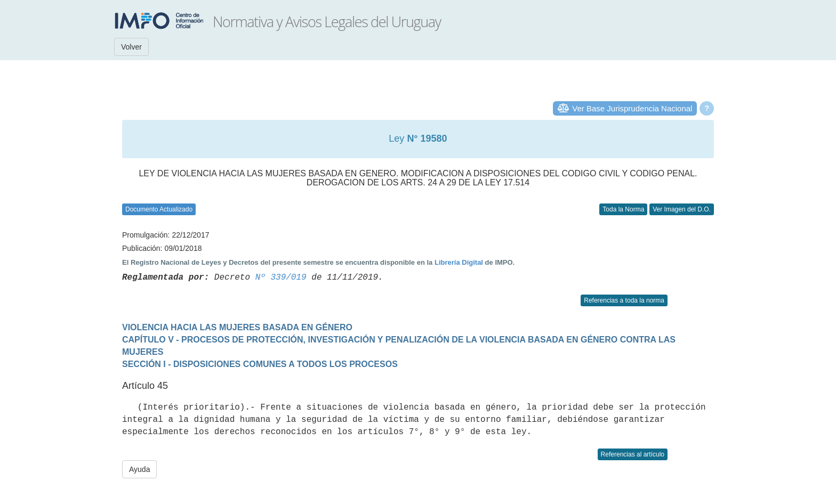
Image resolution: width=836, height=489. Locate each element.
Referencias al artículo (632, 454)
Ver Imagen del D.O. (682, 209)
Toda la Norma (623, 209)
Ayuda (139, 469)
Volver (131, 47)
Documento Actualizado (158, 209)
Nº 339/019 (281, 277)
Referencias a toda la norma (624, 300)
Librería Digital (459, 262)
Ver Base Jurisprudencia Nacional (632, 108)
